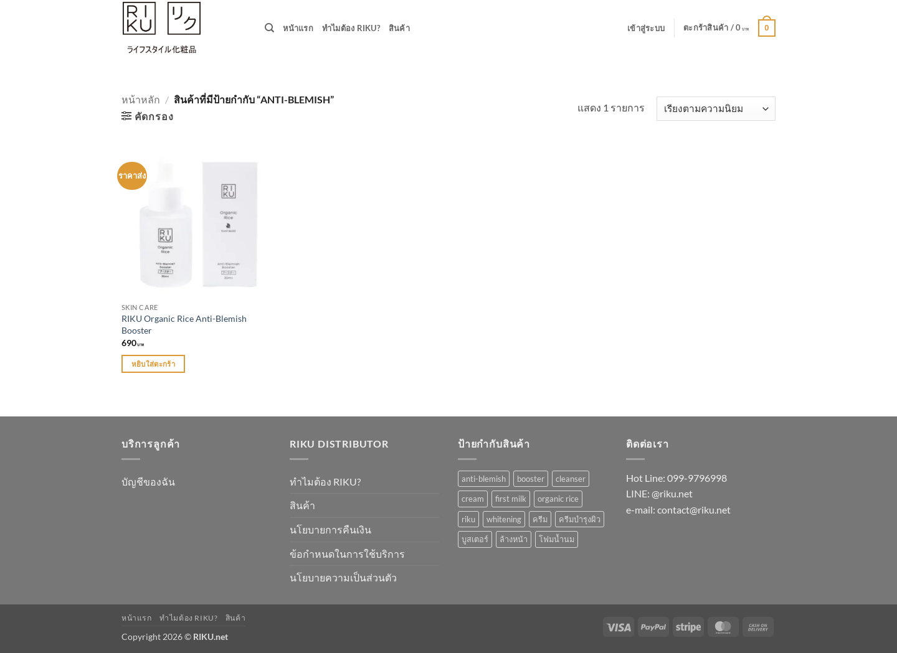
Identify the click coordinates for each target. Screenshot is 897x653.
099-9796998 (697, 478)
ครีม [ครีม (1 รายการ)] (540, 519)
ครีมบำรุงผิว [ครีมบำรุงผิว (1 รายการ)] (579, 519)
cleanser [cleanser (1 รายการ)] (571, 479)
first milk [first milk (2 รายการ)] (510, 499)
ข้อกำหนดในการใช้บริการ (347, 554)
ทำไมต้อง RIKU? (351, 28)
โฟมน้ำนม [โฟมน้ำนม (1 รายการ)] (556, 539)
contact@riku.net (694, 509)
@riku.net (672, 493)
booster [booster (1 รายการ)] (530, 479)
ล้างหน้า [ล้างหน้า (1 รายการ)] (514, 539)
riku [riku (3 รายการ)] (468, 519)
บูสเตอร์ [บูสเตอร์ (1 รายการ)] (475, 539)
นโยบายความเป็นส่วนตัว (343, 577)
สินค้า (399, 28)
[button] (646, 28)
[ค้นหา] (269, 28)
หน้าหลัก (140, 99)
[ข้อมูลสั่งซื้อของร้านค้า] (716, 108)
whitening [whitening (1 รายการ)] (503, 519)
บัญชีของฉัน (148, 481)
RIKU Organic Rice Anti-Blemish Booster (184, 324)
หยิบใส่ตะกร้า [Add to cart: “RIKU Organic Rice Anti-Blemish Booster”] (153, 364)
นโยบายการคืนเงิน (330, 529)
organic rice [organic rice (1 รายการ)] (558, 499)
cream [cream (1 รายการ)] (473, 499)
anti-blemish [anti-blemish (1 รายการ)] (484, 479)
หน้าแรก (298, 28)
